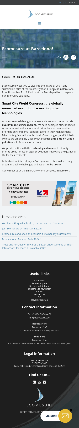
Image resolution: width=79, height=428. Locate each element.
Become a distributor (39, 286)
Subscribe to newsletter (39, 288)
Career (39, 291)
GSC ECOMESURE (39, 360)
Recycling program (39, 299)
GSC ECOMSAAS (39, 363)
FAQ (39, 297)
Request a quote (39, 283)
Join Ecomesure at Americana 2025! (22, 228)
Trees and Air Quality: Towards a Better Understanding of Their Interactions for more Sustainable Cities (37, 246)
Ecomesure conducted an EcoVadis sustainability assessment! (36, 233)
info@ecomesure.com (39, 317)
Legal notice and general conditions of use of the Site (39, 366)
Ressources (39, 294)
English (72, 2)
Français (62, 2)
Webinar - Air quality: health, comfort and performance (33, 223)
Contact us (39, 280)
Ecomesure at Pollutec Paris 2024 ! (21, 239)
